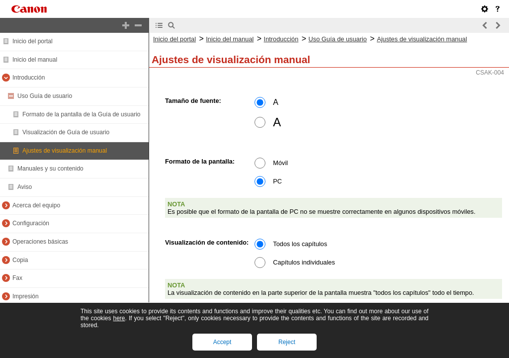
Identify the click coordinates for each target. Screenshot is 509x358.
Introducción (28, 77)
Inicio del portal (32, 41)
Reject (286, 342)
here (119, 318)
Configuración (30, 223)
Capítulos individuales (304, 262)
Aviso (24, 186)
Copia (20, 260)
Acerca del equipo (36, 205)
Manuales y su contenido (50, 168)
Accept (222, 342)
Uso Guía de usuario (44, 95)
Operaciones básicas (40, 241)
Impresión (25, 296)
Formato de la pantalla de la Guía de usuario (81, 114)
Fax (17, 277)
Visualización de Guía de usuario (65, 132)
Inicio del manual (34, 59)
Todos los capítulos (300, 244)
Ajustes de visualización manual (64, 150)
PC (277, 181)
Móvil (280, 163)
